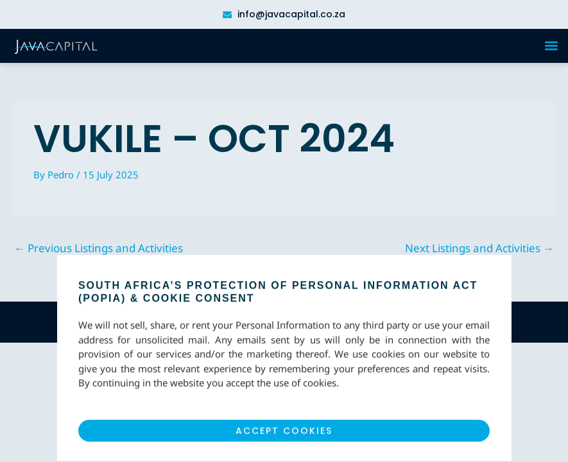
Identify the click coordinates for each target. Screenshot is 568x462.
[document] (284, 231)
